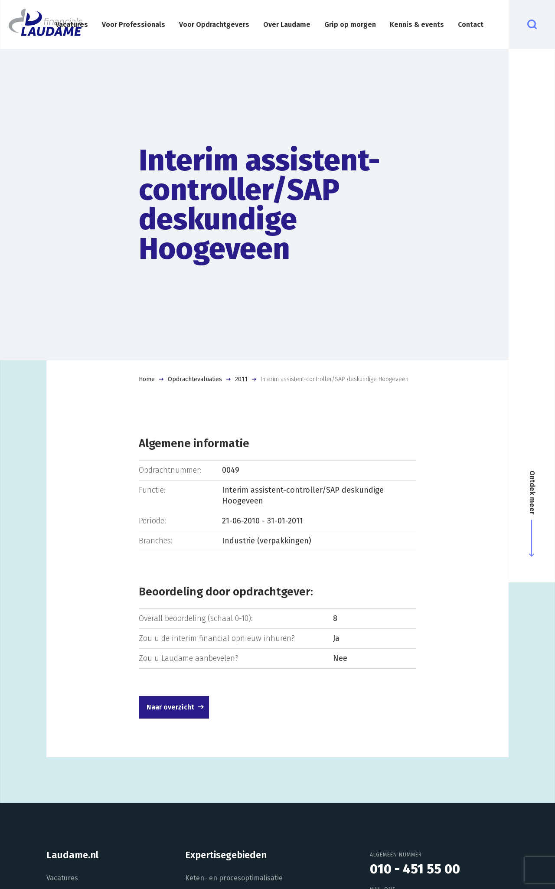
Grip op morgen (350, 24)
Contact (470, 24)
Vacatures (72, 24)
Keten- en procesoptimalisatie (234, 878)
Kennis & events (417, 24)
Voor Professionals (133, 24)
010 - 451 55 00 (415, 869)
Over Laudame (286, 24)
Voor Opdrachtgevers (214, 24)
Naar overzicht (170, 707)
